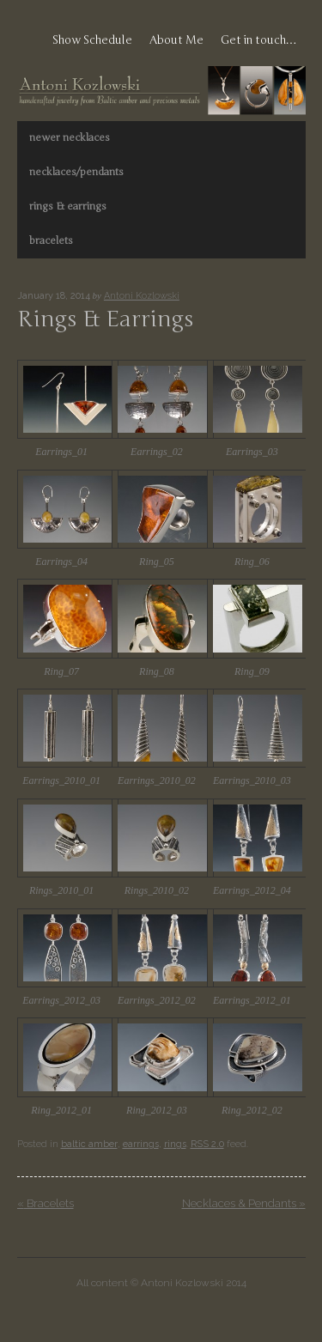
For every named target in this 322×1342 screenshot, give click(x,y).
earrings (141, 1144)
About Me (176, 40)
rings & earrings (67, 206)
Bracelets (45, 1203)
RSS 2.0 (207, 1144)
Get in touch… (259, 40)
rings (175, 1144)
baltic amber (89, 1144)
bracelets (51, 240)
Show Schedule (92, 40)
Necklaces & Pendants (244, 1203)
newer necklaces (69, 137)
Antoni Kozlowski (141, 295)
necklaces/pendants (76, 172)
